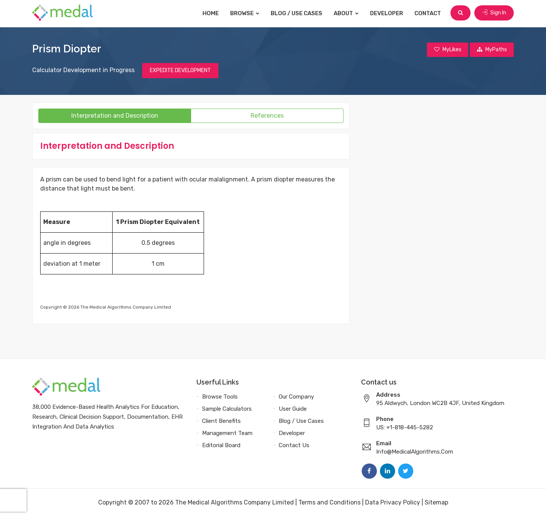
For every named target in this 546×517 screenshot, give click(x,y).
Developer (387, 13)
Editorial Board (221, 445)
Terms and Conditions (329, 502)
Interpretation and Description (114, 116)
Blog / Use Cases (297, 13)
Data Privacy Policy (392, 502)
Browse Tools (220, 397)
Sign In (494, 13)
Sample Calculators (227, 409)
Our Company (296, 397)
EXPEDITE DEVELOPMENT (180, 71)
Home (211, 13)
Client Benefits (221, 421)
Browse (245, 13)
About (346, 13)
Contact (428, 13)
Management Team (227, 433)
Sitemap (436, 502)
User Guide (293, 409)
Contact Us (294, 445)
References (267, 116)
